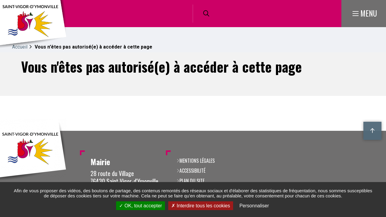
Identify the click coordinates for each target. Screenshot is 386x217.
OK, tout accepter (140, 205)
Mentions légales (197, 160)
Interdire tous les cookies (200, 205)
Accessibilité (192, 170)
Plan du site (191, 181)
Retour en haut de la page (372, 131)
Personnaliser (254, 205)
